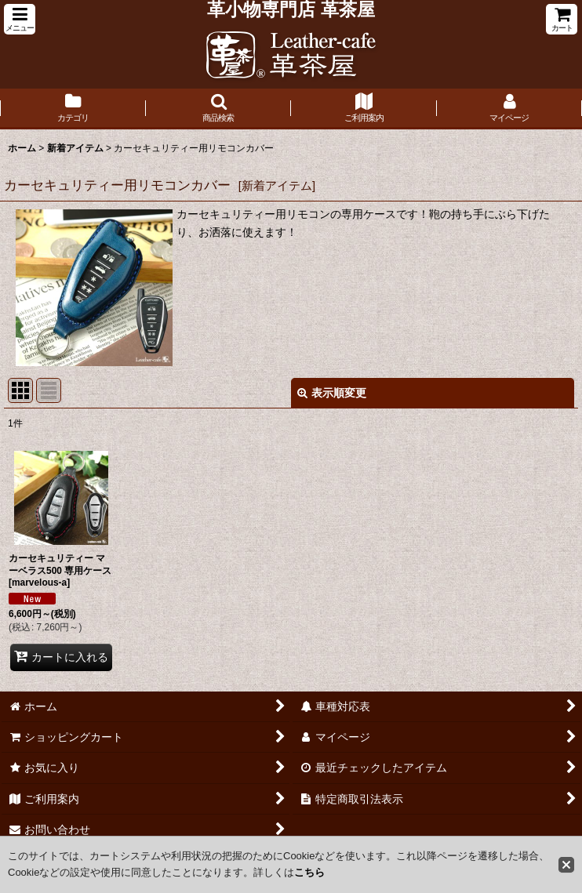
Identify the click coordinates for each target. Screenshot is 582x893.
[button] (19, 19)
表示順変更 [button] (331, 393)
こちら (309, 872)
